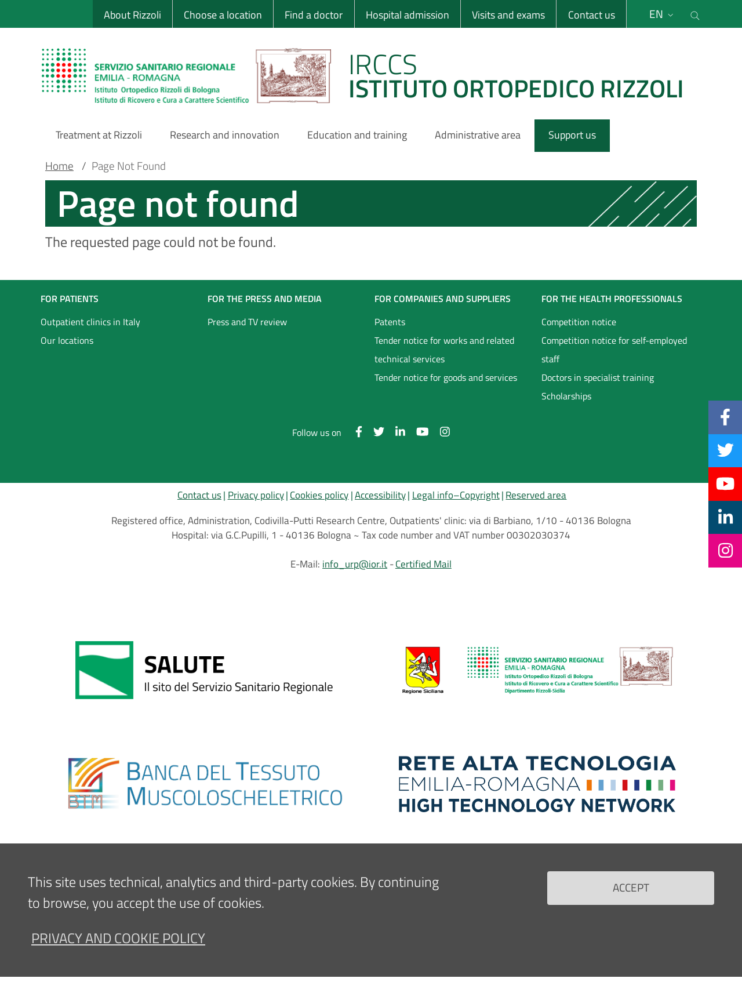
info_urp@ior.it (354, 564)
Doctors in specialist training (597, 377)
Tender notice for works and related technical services (444, 349)
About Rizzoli (132, 15)
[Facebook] (725, 417)
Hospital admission (407, 15)
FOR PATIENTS (70, 298)
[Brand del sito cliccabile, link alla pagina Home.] (370, 75)
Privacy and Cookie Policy (118, 938)
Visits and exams (508, 15)
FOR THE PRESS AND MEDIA (265, 298)
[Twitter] (725, 450)
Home (59, 165)
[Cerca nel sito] (695, 13)
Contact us (591, 15)
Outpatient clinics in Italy (90, 322)
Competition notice (578, 322)
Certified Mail (423, 564)
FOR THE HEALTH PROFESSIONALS (611, 298)
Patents (389, 322)
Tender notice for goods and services (445, 377)
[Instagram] (725, 550)
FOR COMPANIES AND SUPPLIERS (442, 298)
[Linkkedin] (725, 517)
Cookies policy (319, 495)
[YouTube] (725, 483)
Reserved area (535, 495)
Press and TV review (247, 322)
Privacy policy (256, 495)
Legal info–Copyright (456, 495)
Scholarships (566, 396)
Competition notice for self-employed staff (614, 349)
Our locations (67, 340)
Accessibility (380, 495)
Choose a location (223, 15)
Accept (631, 887)
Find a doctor (314, 15)
